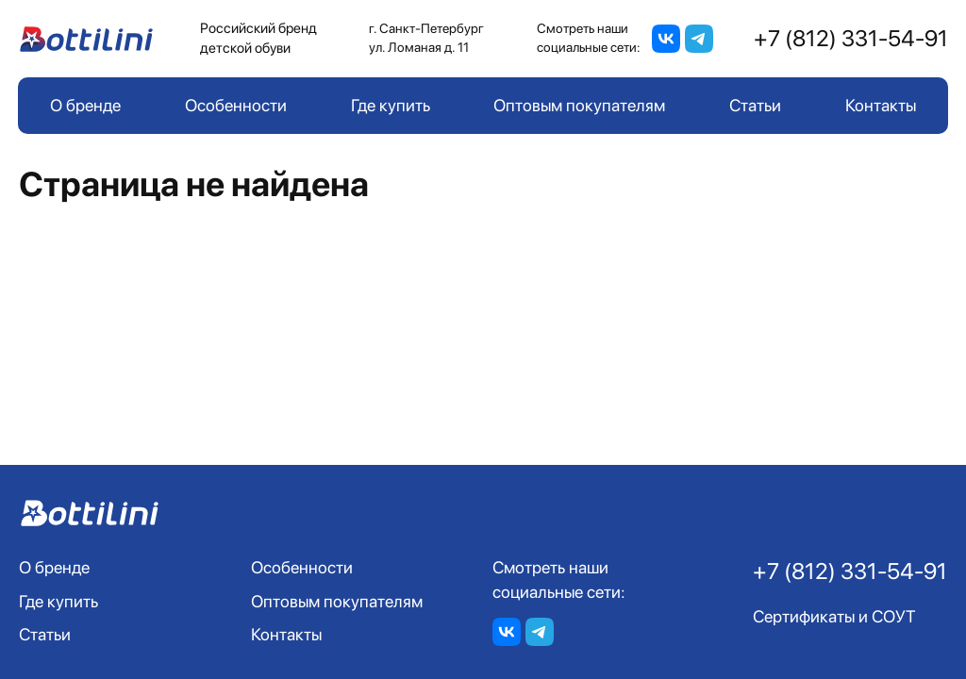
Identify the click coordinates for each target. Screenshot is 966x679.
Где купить (390, 105)
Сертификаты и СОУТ (834, 616)
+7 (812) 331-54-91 (851, 38)
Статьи (755, 105)
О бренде (85, 105)
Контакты (880, 105)
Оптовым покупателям (579, 105)
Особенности (236, 105)
